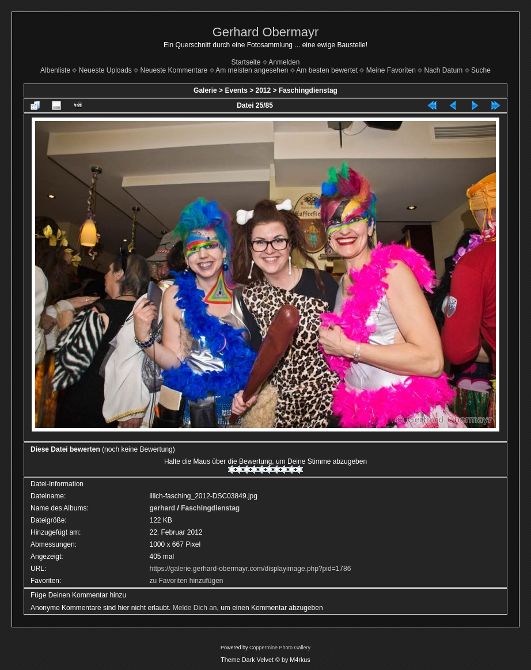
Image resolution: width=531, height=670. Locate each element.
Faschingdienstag (308, 90)
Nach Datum (443, 70)
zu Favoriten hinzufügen (186, 581)
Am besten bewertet (327, 70)
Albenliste (55, 70)
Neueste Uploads (105, 70)
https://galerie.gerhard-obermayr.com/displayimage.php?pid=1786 (250, 569)
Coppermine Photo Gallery (279, 647)
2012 (263, 90)
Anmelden (283, 62)
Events (236, 90)
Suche (481, 70)
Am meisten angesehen (251, 70)
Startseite (246, 62)
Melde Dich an (195, 608)
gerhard (162, 508)
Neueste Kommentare (174, 70)
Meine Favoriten (391, 70)
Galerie (205, 90)
